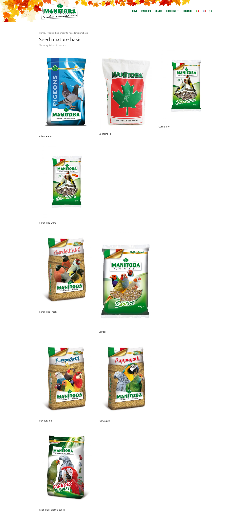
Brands (158, 11)
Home (134, 11)
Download (171, 11)
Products (146, 11)
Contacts (187, 11)
